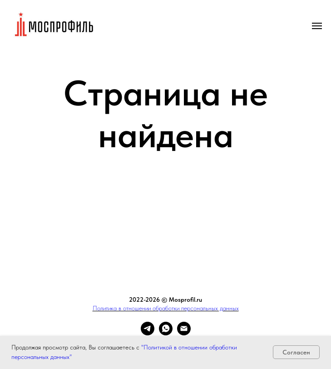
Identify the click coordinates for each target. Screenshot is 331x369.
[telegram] (147, 333)
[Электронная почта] (184, 333)
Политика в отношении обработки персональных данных (166, 308)
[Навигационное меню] (317, 26)
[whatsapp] (166, 333)
